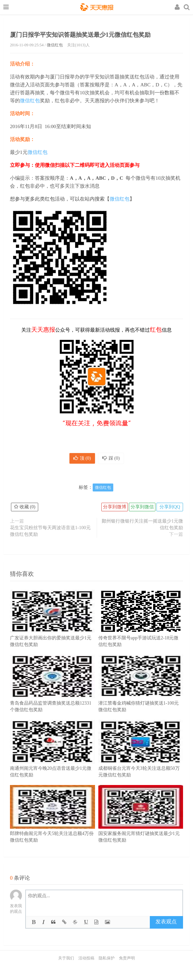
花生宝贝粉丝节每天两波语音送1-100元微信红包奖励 (50, 531)
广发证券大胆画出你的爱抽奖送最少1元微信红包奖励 (52, 628)
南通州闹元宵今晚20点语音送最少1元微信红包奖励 (52, 758)
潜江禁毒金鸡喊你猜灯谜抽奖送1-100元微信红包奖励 (140, 693)
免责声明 (127, 958)
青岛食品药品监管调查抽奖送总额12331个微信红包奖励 (52, 693)
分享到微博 (114, 506)
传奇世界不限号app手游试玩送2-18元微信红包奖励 (140, 628)
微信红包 (55, 45)
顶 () (82, 458)
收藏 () (24, 506)
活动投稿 (86, 958)
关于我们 (66, 958)
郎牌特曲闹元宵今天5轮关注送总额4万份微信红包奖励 (52, 824)
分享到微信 (142, 506)
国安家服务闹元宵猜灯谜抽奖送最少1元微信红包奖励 (140, 824)
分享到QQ (169, 506)
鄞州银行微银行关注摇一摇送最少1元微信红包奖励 (142, 524)
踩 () (111, 458)
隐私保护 (107, 958)
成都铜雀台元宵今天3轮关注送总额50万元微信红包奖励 (140, 758)
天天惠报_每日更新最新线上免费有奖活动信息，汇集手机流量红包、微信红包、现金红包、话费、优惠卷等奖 (96, 8)
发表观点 (166, 921)
